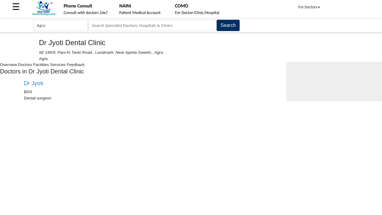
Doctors (25, 64)
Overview (8, 64)
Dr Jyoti (33, 83)
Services (58, 64)
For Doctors (309, 7)
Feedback (76, 64)
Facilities (41, 64)
